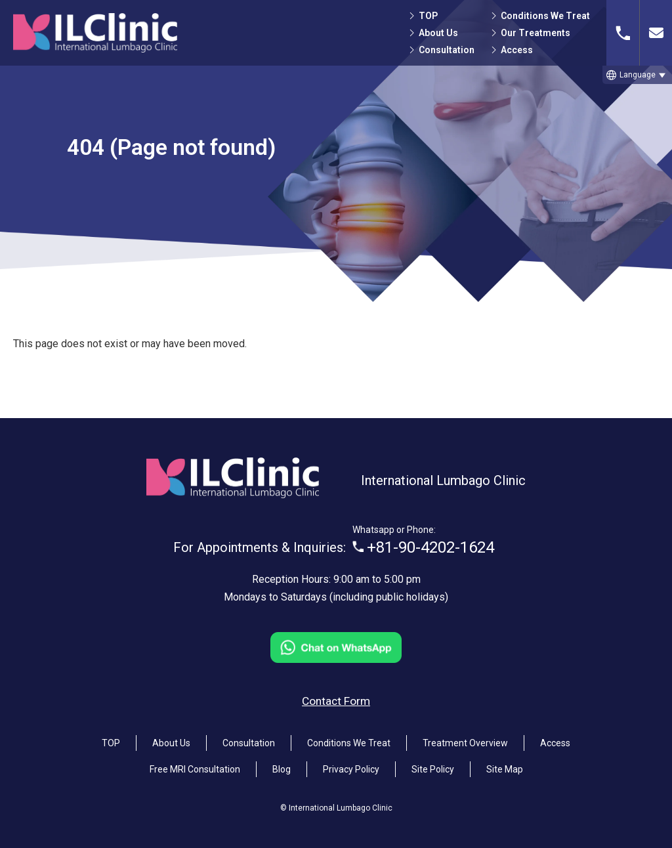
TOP (428, 16)
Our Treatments (535, 33)
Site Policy (432, 764)
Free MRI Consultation (195, 764)
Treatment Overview (465, 737)
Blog (281, 764)
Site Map (504, 764)
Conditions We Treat (545, 16)
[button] (637, 75)
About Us (438, 33)
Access (517, 50)
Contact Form (336, 696)
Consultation (446, 50)
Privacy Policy (351, 764)
